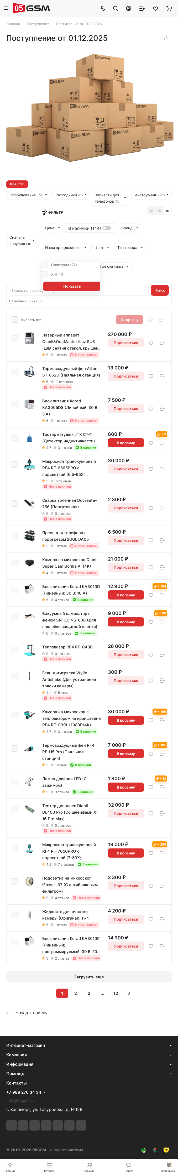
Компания (16, 1054)
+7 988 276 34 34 (23, 1092)
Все (17, 184)
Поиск (160, 290)
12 (115, 993)
